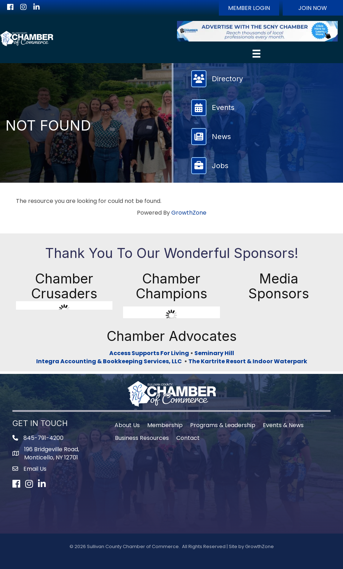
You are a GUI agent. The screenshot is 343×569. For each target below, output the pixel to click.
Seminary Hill (214, 353)
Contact (188, 438)
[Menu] (256, 53)
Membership (165, 425)
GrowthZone (188, 213)
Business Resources (142, 438)
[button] (249, 8)
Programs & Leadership (222, 425)
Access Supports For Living (149, 353)
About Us (127, 425)
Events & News (283, 425)
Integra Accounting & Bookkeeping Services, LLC (110, 361)
